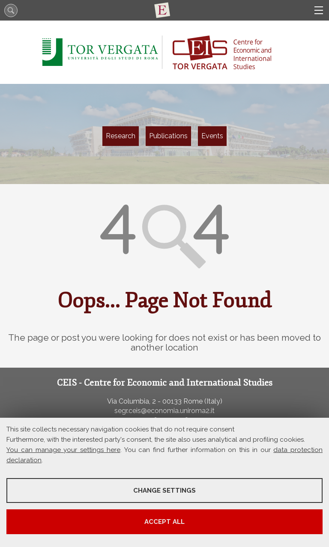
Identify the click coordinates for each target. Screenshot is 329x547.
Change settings (164, 490)
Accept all (164, 522)
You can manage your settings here (63, 450)
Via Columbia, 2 (131, 401)
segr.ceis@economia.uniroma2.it (164, 411)
